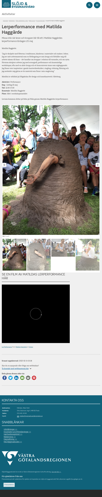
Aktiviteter (8, 14)
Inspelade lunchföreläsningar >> (17, 432)
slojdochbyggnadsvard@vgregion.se (31, 416)
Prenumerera (9, 485)
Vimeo (31, 347)
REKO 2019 (32, 20)
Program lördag (40, 20)
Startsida (5, 20)
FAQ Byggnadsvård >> (13, 442)
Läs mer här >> (56, 472)
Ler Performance (7, 347)
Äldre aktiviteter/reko (22, 20)
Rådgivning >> (10, 437)
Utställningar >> (10, 429)
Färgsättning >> (10, 439)
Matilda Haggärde (21, 347)
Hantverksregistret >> (13, 434)
